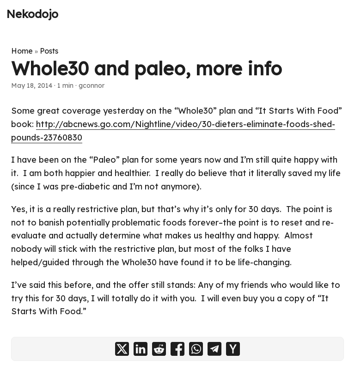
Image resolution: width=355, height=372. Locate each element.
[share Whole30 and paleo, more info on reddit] (159, 349)
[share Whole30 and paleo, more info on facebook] (177, 349)
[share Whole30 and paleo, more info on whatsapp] (196, 349)
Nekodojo (32, 14)
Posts (49, 50)
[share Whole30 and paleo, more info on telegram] (214, 349)
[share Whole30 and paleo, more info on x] (122, 349)
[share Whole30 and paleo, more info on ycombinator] (233, 349)
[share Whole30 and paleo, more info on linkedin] (140, 349)
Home (22, 50)
